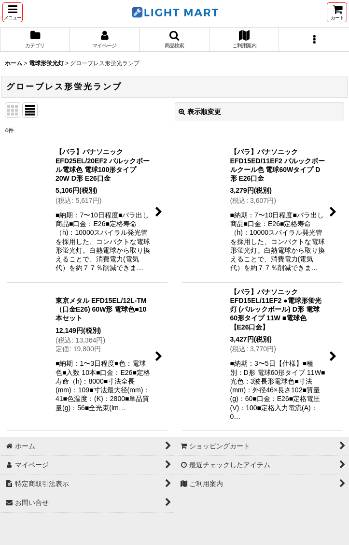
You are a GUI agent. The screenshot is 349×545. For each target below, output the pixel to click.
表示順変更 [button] (200, 111)
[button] (12, 12)
